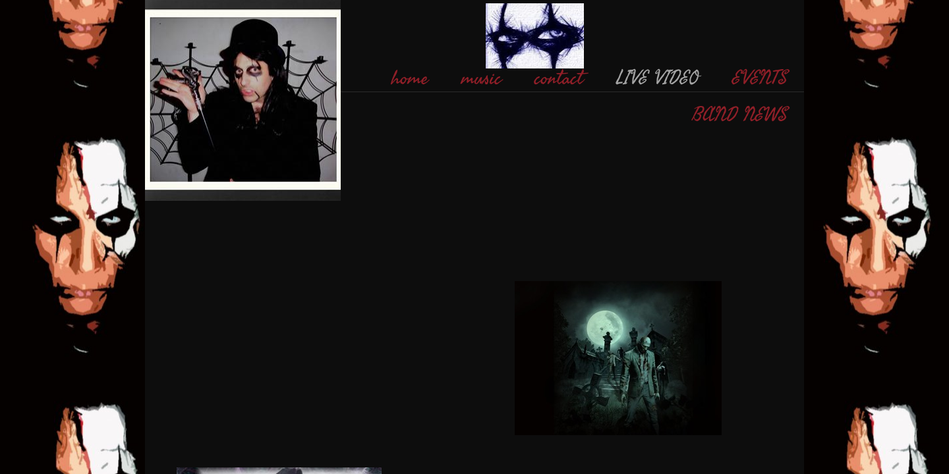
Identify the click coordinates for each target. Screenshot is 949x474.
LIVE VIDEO (657, 78)
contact (558, 78)
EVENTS (760, 78)
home (409, 78)
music (481, 78)
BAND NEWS (740, 115)
